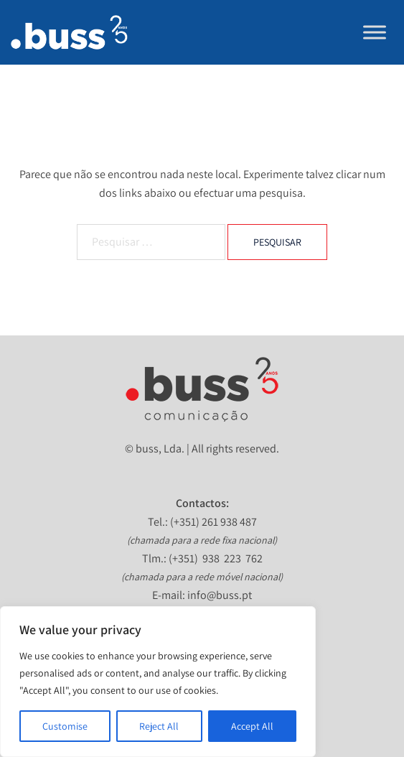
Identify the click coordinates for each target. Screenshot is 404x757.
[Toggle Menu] (374, 32)
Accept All (252, 726)
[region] (158, 681)
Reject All (159, 726)
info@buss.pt (219, 595)
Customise (65, 726)
